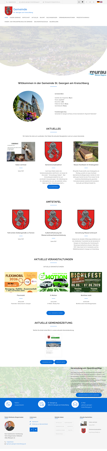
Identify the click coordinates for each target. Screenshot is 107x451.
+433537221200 (12, 2)
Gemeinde (23, 12)
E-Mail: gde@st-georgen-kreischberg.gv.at (86, 400)
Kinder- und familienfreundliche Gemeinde (81, 12)
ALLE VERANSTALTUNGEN (56, 308)
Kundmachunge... (61, 425)
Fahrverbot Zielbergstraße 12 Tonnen (20, 228)
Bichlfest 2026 (86, 290)
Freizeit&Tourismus (59, 12)
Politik (70, 425)
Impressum (35, 416)
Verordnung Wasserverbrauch (86, 228)
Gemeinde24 (39, 447)
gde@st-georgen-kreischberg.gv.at (30, 2)
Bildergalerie (55, 16)
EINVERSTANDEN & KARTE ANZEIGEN (89, 390)
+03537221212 (9, 436)
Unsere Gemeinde (46, 8)
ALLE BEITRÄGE (53, 181)
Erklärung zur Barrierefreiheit (40, 419)
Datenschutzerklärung (75, 447)
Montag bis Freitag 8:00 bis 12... (53, 2)
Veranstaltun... (60, 421)
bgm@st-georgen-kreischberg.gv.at (16, 438)
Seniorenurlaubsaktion (53, 160)
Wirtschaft (57, 8)
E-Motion (53, 290)
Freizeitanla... (60, 428)
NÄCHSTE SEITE (60, 357)
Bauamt (73, 8)
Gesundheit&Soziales (42, 16)
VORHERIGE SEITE (47, 357)
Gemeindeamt (68, 417)
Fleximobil (21, 290)
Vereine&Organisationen (43, 12)
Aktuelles (66, 8)
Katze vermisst (21, 160)
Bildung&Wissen (82, 8)
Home (37, 8)
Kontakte (70, 421)
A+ (79, 2)
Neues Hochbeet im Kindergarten (86, 160)
